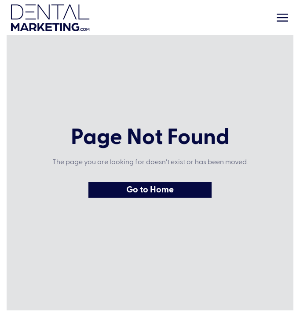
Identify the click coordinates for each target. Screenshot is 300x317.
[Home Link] (50, 18)
